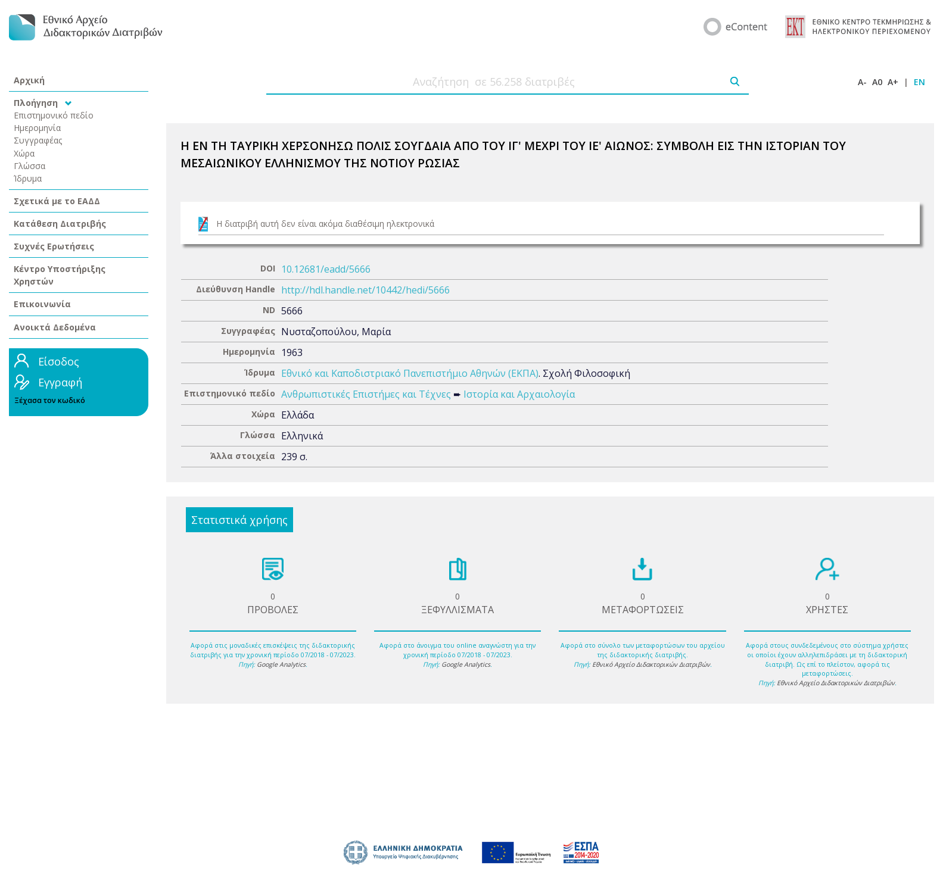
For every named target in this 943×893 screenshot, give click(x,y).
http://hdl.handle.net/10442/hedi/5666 (365, 289)
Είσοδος (58, 361)
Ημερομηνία (37, 127)
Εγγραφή (60, 382)
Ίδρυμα (28, 178)
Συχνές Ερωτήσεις (54, 246)
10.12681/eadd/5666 (326, 269)
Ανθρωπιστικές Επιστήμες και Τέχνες (366, 394)
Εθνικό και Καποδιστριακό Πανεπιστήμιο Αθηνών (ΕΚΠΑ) (410, 373)
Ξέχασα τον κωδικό (49, 400)
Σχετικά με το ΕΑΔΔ (57, 201)
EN (919, 82)
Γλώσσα (29, 165)
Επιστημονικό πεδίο (54, 115)
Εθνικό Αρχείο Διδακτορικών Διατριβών (651, 664)
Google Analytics (281, 664)
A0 (877, 82)
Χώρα (24, 153)
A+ (893, 82)
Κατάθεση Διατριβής (60, 223)
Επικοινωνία (42, 304)
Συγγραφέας (38, 140)
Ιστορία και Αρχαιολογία (519, 394)
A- (862, 82)
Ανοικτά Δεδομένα (55, 327)
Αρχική (29, 80)
